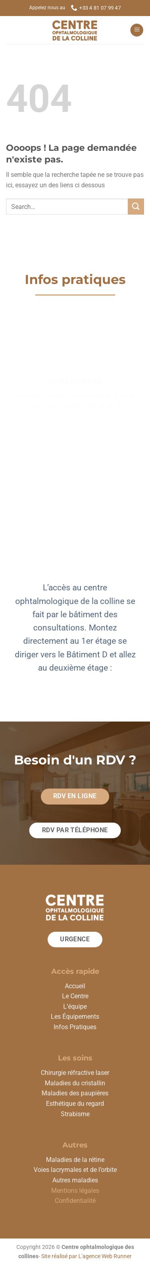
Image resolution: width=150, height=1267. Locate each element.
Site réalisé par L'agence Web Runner (86, 1256)
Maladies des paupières (75, 1093)
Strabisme (75, 1114)
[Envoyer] (136, 206)
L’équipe (75, 1006)
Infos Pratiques (75, 1027)
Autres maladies (75, 1180)
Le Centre (75, 996)
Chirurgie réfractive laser (75, 1072)
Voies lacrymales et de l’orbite (75, 1170)
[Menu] (136, 30)
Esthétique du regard (75, 1103)
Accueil (75, 986)
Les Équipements (75, 1016)
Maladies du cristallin (75, 1083)
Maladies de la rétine (75, 1160)
